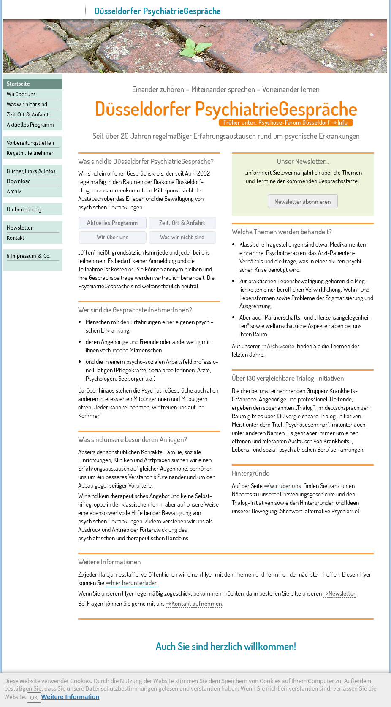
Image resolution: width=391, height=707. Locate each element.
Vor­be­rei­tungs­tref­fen (30, 142)
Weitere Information (70, 696)
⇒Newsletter (339, 593)
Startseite (18, 83)
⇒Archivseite (277, 346)
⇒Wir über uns (282, 486)
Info (343, 122)
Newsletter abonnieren (302, 201)
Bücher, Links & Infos (31, 171)
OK (34, 698)
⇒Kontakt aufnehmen (194, 603)
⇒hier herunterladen (132, 583)
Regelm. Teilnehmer (30, 152)
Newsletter (20, 227)
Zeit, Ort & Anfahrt (28, 114)
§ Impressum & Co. (29, 255)
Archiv (14, 191)
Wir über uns (21, 94)
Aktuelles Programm (30, 124)
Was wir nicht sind (27, 104)
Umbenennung (24, 209)
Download (19, 181)
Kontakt (15, 237)
